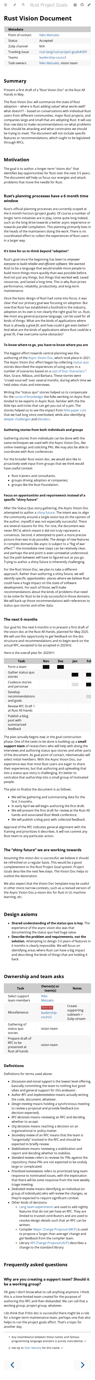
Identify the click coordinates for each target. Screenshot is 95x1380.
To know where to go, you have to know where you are (46, 345)
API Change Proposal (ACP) (49, 1243)
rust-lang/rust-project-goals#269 (63, 52)
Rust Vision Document (38, 18)
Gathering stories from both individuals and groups (43, 430)
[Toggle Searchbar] (23, 5)
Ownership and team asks (34, 976)
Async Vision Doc (40, 358)
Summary (15, 81)
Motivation (16, 159)
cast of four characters (68, 371)
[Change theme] (14, 5)
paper (75, 410)
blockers (44, 419)
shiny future (46, 512)
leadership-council (52, 57)
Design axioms (20, 914)
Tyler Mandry (32, 1348)
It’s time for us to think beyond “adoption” (36, 251)
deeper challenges (17, 419)
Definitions (14, 1065)
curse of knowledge (28, 397)
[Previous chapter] (12, 1365)
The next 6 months (20, 619)
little (67, 410)
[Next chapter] (82, 1365)
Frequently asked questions (35, 1264)
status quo (81, 362)
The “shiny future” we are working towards (42, 849)
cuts (83, 410)
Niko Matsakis (49, 35)
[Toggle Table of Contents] (5, 5)
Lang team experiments (36, 1207)
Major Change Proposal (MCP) (55, 1229)
